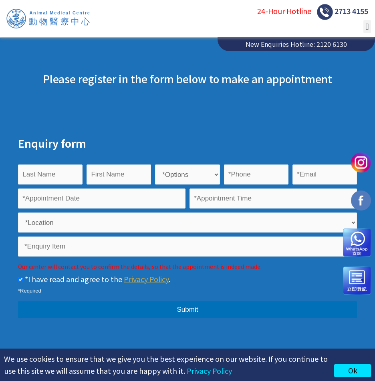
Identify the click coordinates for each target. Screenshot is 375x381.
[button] (367, 26)
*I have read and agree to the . (94, 279)
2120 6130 (332, 44)
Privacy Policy (209, 370)
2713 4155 (342, 12)
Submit (187, 309)
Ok (352, 370)
